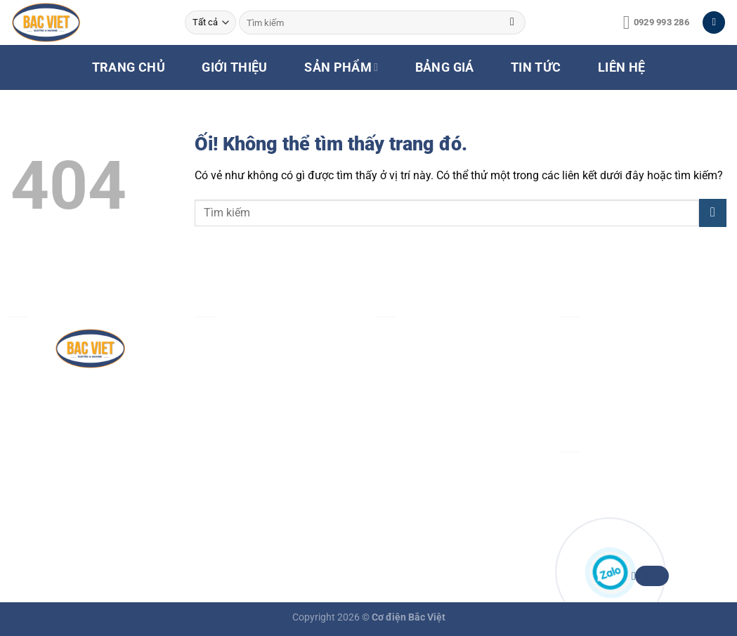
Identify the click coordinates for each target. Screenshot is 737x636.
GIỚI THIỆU (235, 67)
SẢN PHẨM (341, 67)
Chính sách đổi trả (420, 467)
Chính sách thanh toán (431, 403)
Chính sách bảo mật (425, 370)
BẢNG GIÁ (444, 67)
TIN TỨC (536, 67)
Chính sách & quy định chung (448, 337)
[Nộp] (512, 22)
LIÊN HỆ (621, 67)
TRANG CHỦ (128, 67)
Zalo (650, 576)
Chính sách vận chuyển (432, 435)
